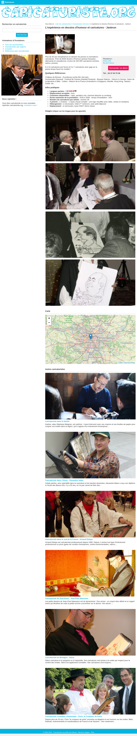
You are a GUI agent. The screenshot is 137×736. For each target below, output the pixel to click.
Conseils (8, 49)
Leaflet (120, 363)
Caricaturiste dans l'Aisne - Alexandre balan (64, 480)
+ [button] (49, 318)
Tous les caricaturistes (14, 45)
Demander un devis (118, 68)
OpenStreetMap (129, 363)
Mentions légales (84, 732)
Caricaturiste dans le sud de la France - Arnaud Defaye (69, 539)
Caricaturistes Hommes (81, 24)
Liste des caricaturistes (63, 24)
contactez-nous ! (30, 105)
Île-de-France (108, 63)
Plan (92, 732)
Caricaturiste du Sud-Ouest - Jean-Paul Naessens (66, 598)
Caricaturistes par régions (15, 47)
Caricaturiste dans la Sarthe (57, 421)
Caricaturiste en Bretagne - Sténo (59, 657)
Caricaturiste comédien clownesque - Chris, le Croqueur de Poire (73, 716)
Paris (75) (107, 61)
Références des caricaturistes (17, 51)
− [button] (49, 323)
